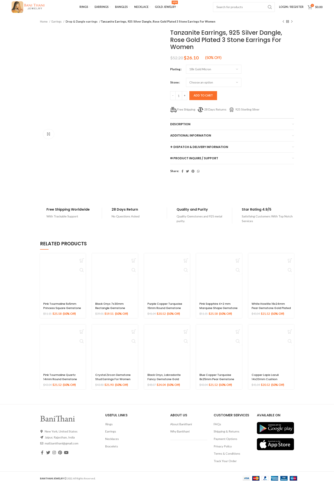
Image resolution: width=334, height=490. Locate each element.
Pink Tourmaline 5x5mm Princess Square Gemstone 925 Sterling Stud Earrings (61, 315)
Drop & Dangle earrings (80, 26)
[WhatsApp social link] (198, 176)
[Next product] (292, 27)
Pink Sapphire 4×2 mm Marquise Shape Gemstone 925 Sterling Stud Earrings (217, 315)
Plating (175, 74)
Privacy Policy (223, 451)
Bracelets (111, 451)
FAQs (217, 429)
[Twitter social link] (187, 176)
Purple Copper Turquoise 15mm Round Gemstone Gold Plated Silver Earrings (166, 315)
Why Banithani (180, 436)
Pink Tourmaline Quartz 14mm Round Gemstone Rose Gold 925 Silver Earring (62, 386)
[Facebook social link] (182, 176)
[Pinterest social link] (193, 176)
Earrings (57, 26)
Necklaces (112, 444)
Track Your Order (225, 466)
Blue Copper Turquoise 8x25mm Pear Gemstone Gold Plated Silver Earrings (218, 386)
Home (44, 26)
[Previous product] (283, 27)
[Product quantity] (179, 100)
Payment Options (225, 444)
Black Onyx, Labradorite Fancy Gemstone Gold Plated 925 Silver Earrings (166, 384)
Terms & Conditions (227, 458)
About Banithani (181, 429)
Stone (174, 87)
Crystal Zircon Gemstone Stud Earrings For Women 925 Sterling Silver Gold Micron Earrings (114, 386)
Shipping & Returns (226, 436)
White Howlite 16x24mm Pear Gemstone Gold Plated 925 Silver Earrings (271, 313)
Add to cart (203, 100)
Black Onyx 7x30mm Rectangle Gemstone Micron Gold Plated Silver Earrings (114, 315)
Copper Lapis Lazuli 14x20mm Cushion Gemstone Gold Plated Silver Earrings (269, 386)
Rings (109, 429)
